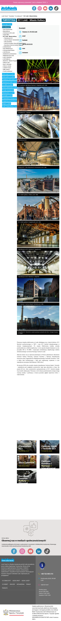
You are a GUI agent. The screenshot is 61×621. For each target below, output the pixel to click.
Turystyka (11, 16)
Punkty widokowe (7, 71)
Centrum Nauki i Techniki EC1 (11, 40)
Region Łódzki (6, 103)
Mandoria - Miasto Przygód (10, 60)
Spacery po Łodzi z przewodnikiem (12, 82)
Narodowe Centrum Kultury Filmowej (13, 45)
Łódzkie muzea (7, 67)
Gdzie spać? (16, 580)
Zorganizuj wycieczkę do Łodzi (11, 101)
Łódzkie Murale (7, 47)
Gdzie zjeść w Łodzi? (8, 77)
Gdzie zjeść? (26, 580)
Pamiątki (5, 588)
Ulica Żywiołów (8, 41)
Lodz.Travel (5, 16)
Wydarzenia (20, 584)
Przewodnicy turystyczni (9, 98)
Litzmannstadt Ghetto (8, 50)
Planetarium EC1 (8, 38)
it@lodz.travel (44, 584)
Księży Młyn (6, 34)
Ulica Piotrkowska (7, 29)
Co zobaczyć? (18, 16)
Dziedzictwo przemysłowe (9, 53)
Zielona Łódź (6, 62)
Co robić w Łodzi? (7, 85)
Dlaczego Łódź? (7, 24)
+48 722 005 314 (47, 574)
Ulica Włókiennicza (8, 48)
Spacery (12, 584)
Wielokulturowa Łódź (8, 55)
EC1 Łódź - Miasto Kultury (30, 16)
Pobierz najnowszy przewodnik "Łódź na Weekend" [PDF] (29, 2)
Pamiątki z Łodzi (7, 95)
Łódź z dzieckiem (7, 57)
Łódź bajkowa (6, 59)
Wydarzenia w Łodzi (8, 93)
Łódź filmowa (6, 52)
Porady (28, 584)
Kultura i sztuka (7, 66)
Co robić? (5, 584)
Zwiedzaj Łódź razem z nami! (11, 79)
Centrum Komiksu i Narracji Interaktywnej (14, 43)
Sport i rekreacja (7, 64)
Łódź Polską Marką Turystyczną (11, 106)
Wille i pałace (6, 69)
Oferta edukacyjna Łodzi (9, 87)
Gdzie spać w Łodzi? (8, 74)
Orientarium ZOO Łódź (9, 33)
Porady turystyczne (8, 90)
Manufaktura (6, 31)
